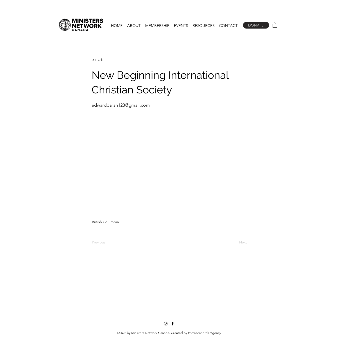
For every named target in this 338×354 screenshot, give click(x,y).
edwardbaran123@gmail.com (121, 105)
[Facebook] (172, 323)
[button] (134, 25)
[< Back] (107, 60)
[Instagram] (165, 323)
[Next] (235, 242)
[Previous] (107, 242)
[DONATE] (256, 25)
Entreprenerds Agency (204, 333)
